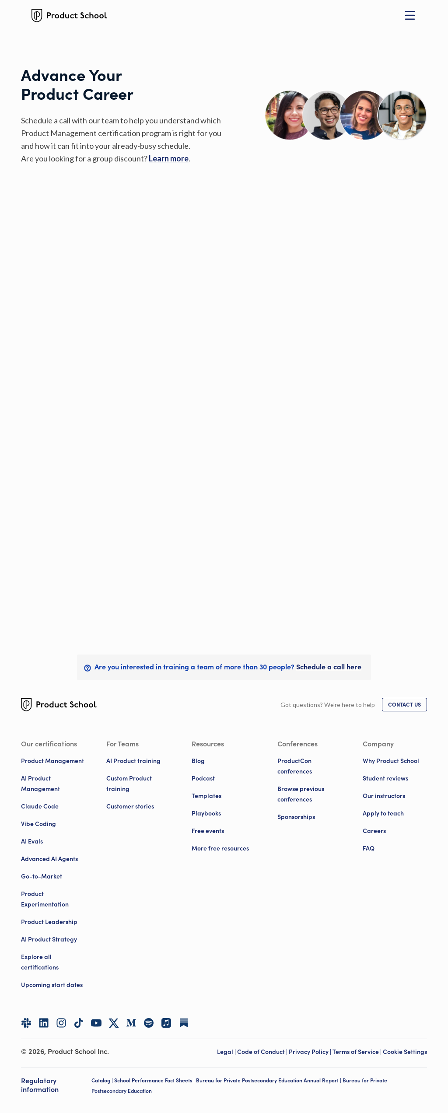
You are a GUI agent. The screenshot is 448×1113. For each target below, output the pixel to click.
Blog (198, 761)
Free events (208, 831)
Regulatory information (40, 1085)
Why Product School (391, 761)
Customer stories (130, 806)
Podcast (203, 778)
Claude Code (40, 806)
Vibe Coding (38, 824)
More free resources (220, 848)
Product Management (52, 761)
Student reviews (385, 778)
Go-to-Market (41, 876)
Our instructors (384, 796)
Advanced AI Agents (49, 859)
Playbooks (206, 813)
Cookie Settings (405, 1052)
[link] (169, 158)
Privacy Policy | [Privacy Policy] (310, 1052)
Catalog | (102, 1080)
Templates (206, 796)
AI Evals (32, 841)
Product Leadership (49, 922)
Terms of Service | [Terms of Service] (357, 1052)
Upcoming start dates (52, 985)
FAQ (368, 848)
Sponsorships (296, 817)
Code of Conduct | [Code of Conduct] (263, 1052)
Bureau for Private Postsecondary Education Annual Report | (269, 1080)
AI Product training (133, 761)
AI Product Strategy (49, 939)
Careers (374, 831)
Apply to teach (383, 813)
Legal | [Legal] (227, 1052)
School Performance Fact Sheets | (155, 1080)
